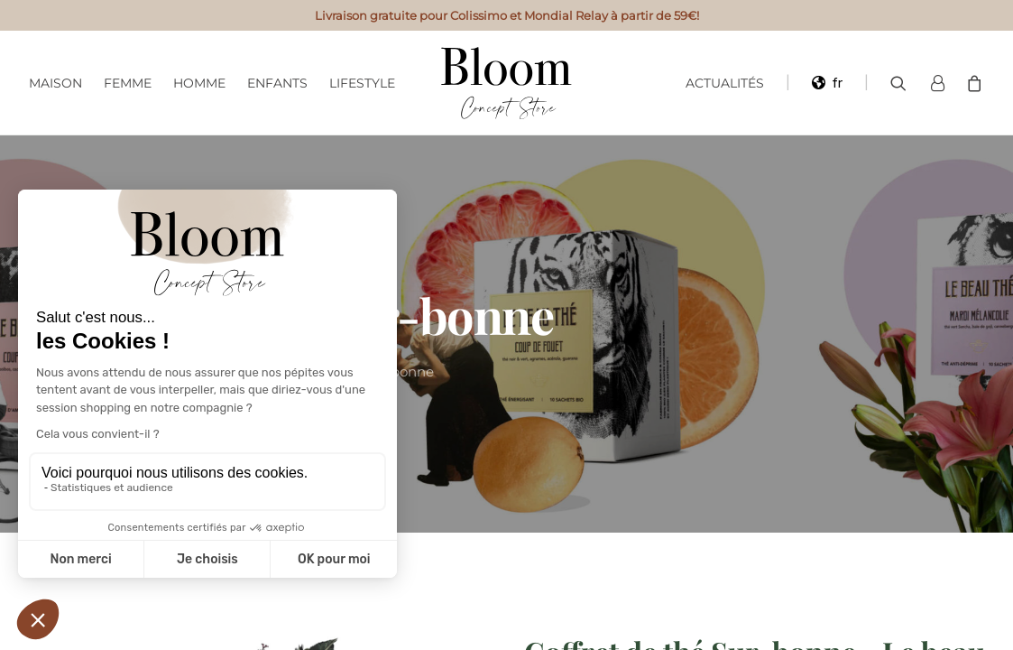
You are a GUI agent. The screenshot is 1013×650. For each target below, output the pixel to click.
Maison (55, 83)
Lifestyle (362, 83)
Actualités (725, 83)
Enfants (277, 83)
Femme (128, 83)
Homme (199, 83)
